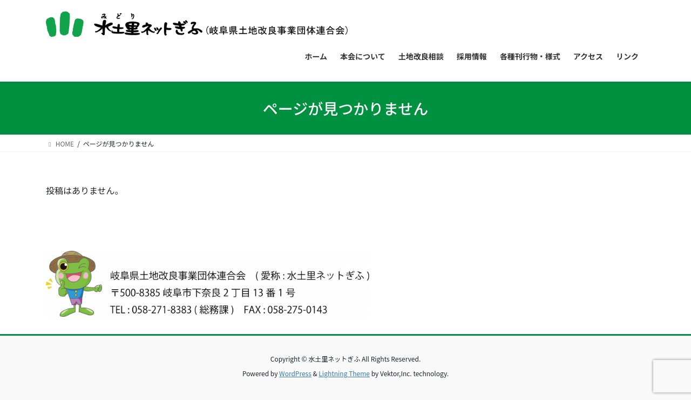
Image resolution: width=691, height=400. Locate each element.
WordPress (295, 373)
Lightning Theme (344, 373)
